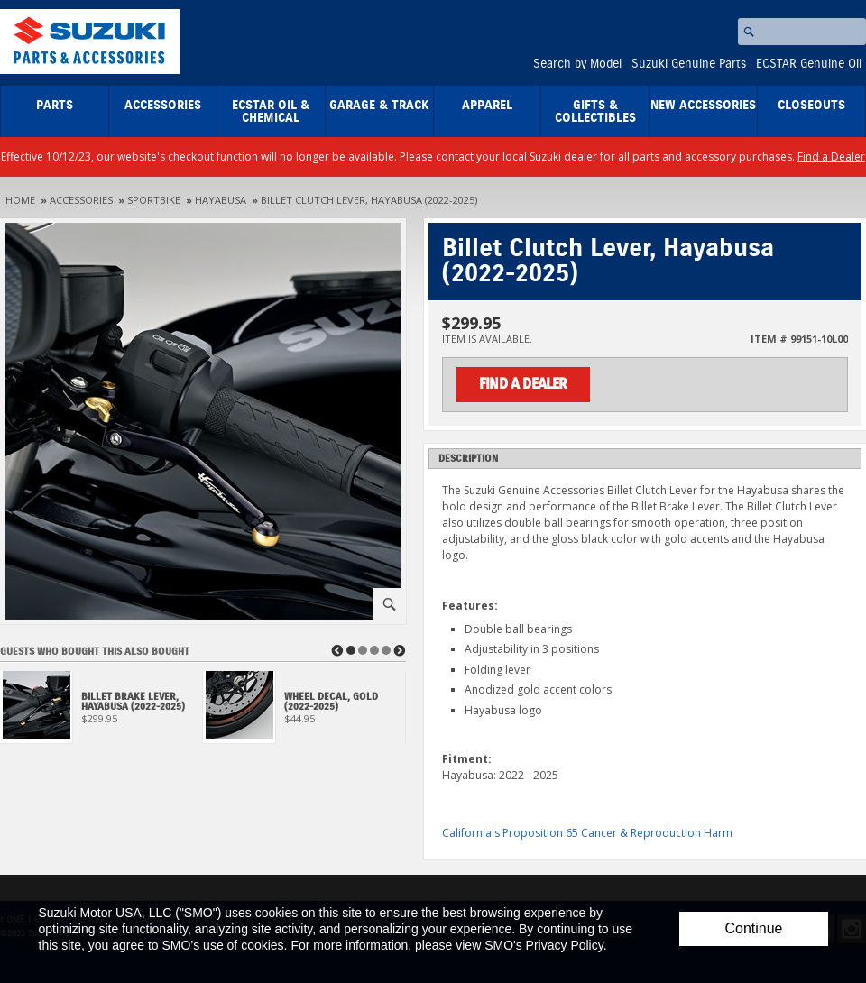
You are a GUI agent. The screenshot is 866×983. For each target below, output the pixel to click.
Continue (753, 928)
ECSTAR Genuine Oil (808, 64)
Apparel (487, 105)
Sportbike (153, 200)
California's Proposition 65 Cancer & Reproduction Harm (587, 833)
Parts (54, 105)
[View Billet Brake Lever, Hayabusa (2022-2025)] (101, 712)
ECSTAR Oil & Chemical (270, 111)
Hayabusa (220, 200)
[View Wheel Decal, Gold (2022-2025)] (304, 712)
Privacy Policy (564, 945)
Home (20, 200)
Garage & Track (379, 105)
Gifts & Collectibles (595, 111)
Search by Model (577, 64)
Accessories (162, 105)
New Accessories (703, 105)
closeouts (811, 105)
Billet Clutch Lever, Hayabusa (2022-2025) (369, 200)
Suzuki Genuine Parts (688, 64)
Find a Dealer (831, 156)
